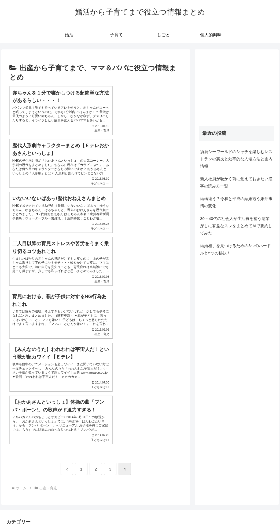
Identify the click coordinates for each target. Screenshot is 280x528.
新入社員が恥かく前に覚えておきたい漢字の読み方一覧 (236, 182)
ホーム (126, 511)
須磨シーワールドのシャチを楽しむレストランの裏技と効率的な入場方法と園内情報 (236, 158)
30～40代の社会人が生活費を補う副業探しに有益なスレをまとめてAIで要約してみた (236, 225)
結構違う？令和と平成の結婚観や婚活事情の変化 (236, 202)
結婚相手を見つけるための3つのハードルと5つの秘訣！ (235, 249)
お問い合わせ (261, 511)
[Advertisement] (236, 87)
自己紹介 (237, 511)
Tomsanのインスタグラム (159, 511)
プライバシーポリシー (205, 511)
